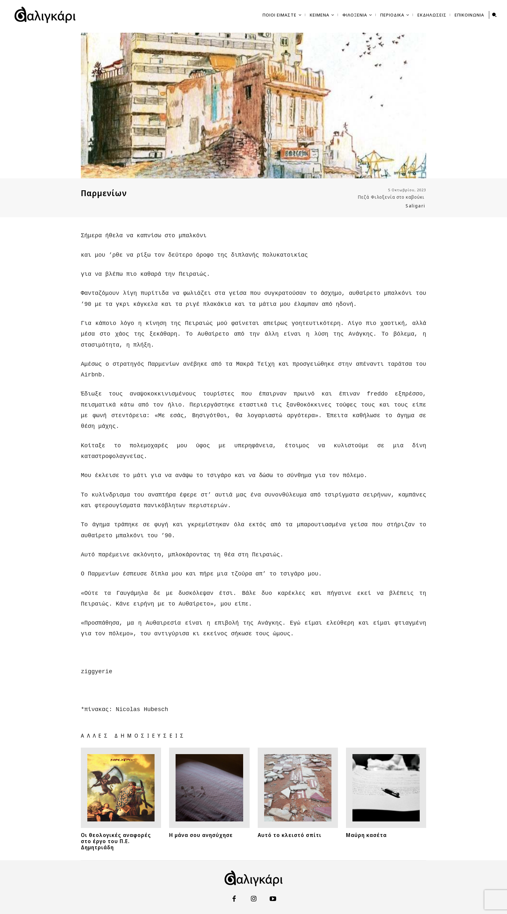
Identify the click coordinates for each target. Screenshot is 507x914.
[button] (494, 15)
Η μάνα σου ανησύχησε (201, 816)
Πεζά (363, 197)
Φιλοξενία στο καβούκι (398, 197)
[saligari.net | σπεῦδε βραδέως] (45, 14)
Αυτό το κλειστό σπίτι (289, 816)
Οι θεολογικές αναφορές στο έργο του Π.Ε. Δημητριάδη (116, 822)
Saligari (415, 206)
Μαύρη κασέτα (366, 816)
